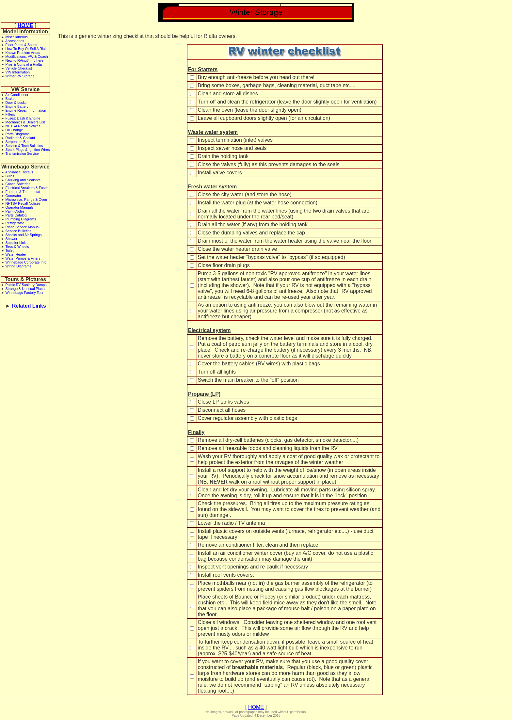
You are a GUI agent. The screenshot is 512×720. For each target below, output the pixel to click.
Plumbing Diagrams (21, 219)
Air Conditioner (16, 95)
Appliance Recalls (19, 172)
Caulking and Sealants (23, 180)
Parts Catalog (16, 215)
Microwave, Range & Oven (26, 199)
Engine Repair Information (26, 110)
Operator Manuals (20, 207)
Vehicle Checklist (19, 68)
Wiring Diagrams (18, 266)
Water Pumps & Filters (23, 258)
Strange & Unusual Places (26, 289)
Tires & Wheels (17, 246)
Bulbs (10, 176)
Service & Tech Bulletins (24, 146)
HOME (25, 25)
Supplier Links (16, 243)
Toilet (9, 250)
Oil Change (14, 130)
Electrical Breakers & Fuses (27, 188)
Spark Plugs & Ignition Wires (28, 150)
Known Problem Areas (23, 53)
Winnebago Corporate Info (26, 262)
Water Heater (16, 254)
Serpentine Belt (17, 142)
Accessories (14, 41)
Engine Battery (17, 106)
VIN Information (18, 72)
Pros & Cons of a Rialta (24, 64)
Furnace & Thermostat (23, 192)
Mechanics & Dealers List (25, 122)
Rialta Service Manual (23, 227)
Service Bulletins (18, 231)
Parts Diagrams (18, 134)
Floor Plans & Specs (21, 45)
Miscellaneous (17, 37)
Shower (11, 239)
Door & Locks (16, 102)
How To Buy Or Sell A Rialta (27, 49)
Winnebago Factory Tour (25, 293)
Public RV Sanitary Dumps (26, 285)
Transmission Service (22, 153)
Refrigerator (15, 223)
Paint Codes (15, 211)
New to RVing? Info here (24, 60)
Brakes (11, 99)
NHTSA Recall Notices (23, 126)
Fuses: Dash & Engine (23, 118)
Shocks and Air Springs (24, 235)
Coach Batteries (18, 184)
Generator (13, 196)
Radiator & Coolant (20, 138)
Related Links (29, 306)
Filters (10, 114)
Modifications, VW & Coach (27, 56)
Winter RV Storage (20, 76)
